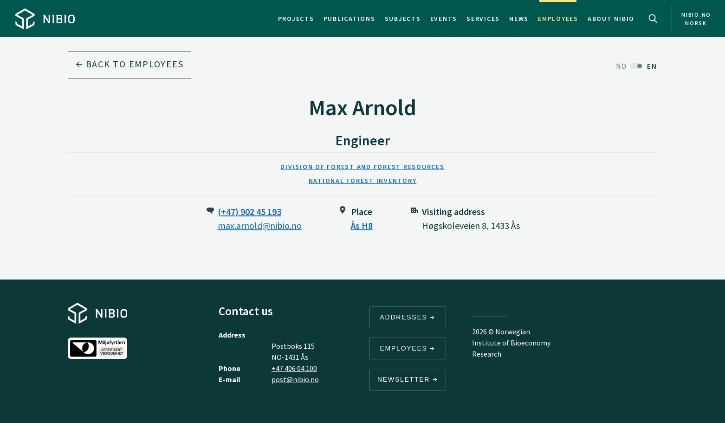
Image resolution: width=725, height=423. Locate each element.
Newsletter (407, 379)
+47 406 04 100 (294, 368)
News (519, 18)
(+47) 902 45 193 (249, 211)
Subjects (403, 18)
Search (653, 18)
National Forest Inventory (363, 180)
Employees (558, 18)
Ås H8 (362, 225)
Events (444, 18)
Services (483, 18)
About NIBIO (611, 18)
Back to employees (129, 64)
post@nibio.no (295, 379)
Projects (296, 18)
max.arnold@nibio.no (260, 225)
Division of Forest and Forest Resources (362, 167)
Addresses (408, 317)
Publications (349, 18)
